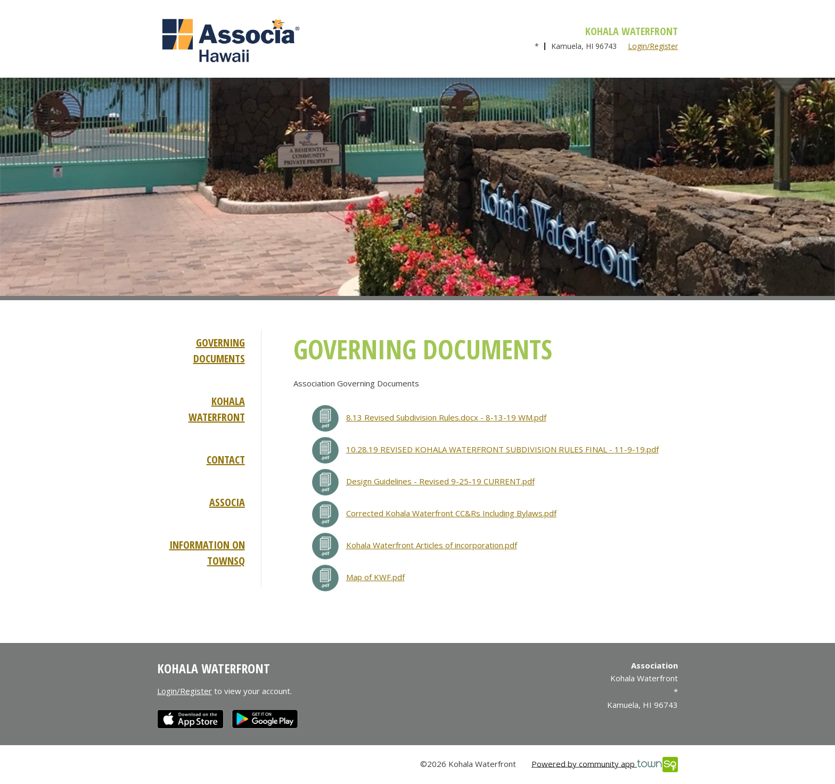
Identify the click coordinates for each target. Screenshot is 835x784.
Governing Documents (219, 350)
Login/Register (653, 46)
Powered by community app (604, 764)
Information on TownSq (207, 553)
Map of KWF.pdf (375, 577)
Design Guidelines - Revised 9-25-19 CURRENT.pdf (440, 481)
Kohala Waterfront (217, 409)
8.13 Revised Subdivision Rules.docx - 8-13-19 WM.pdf (446, 417)
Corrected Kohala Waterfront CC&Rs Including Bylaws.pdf (451, 513)
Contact (226, 459)
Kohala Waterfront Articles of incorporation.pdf (431, 545)
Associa (227, 502)
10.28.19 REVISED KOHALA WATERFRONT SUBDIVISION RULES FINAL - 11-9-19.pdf (502, 449)
